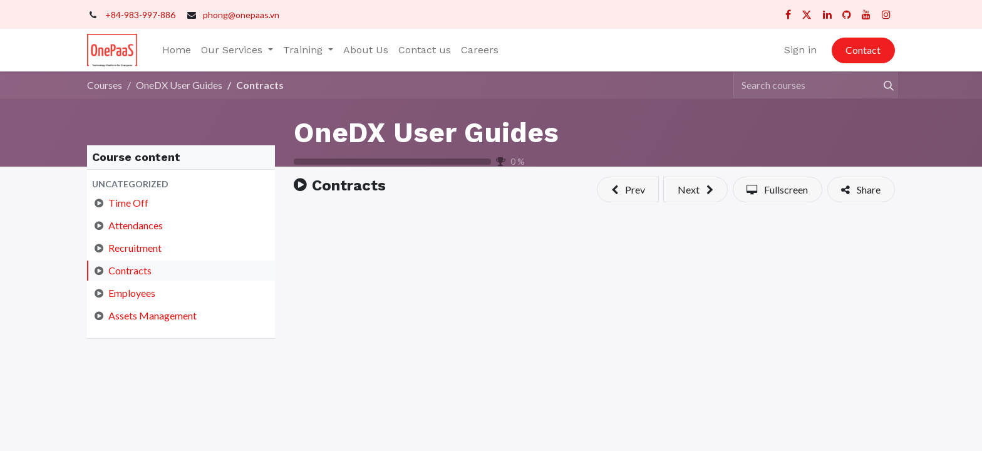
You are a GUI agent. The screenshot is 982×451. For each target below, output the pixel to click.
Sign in (800, 50)
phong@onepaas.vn (241, 14)
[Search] (883, 84)
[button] (181, 184)
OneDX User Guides (426, 133)
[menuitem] (176, 50)
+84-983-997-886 (140, 14)
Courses (104, 85)
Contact (863, 50)
